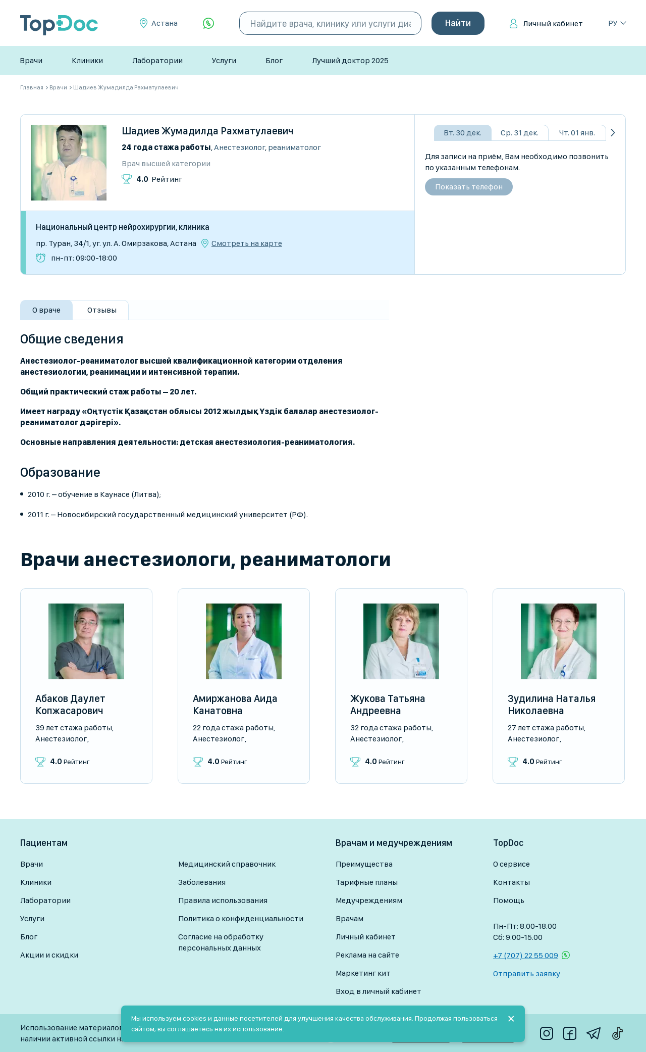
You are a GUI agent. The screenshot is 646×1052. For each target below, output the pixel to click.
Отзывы (102, 310)
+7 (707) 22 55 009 (525, 955)
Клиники (87, 60)
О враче (46, 310)
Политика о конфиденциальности (240, 918)
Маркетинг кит (363, 973)
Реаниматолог (294, 147)
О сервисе (511, 864)
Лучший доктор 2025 (350, 60)
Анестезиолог (239, 147)
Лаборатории (157, 60)
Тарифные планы (367, 882)
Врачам (349, 918)
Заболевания (202, 882)
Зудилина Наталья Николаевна (552, 704)
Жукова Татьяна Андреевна (387, 704)
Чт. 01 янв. (577, 132)
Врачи (31, 60)
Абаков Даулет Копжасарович (70, 704)
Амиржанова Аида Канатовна (235, 704)
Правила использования (222, 900)
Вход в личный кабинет (378, 991)
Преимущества (364, 864)
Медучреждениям (369, 900)
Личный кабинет (553, 23)
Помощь (508, 900)
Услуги (224, 60)
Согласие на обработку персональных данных (220, 942)
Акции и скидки (49, 955)
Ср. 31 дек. (520, 132)
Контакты (511, 882)
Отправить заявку (526, 973)
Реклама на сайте (367, 955)
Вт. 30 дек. (462, 132)
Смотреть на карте (246, 243)
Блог (274, 60)
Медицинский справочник (227, 864)
